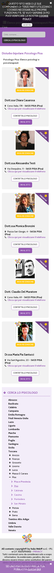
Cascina (18, 494)
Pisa (16, 486)
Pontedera (19, 499)
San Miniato (20, 503)
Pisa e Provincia (22, 481)
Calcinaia (18, 490)
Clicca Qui (34, 569)
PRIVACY (37, 551)
